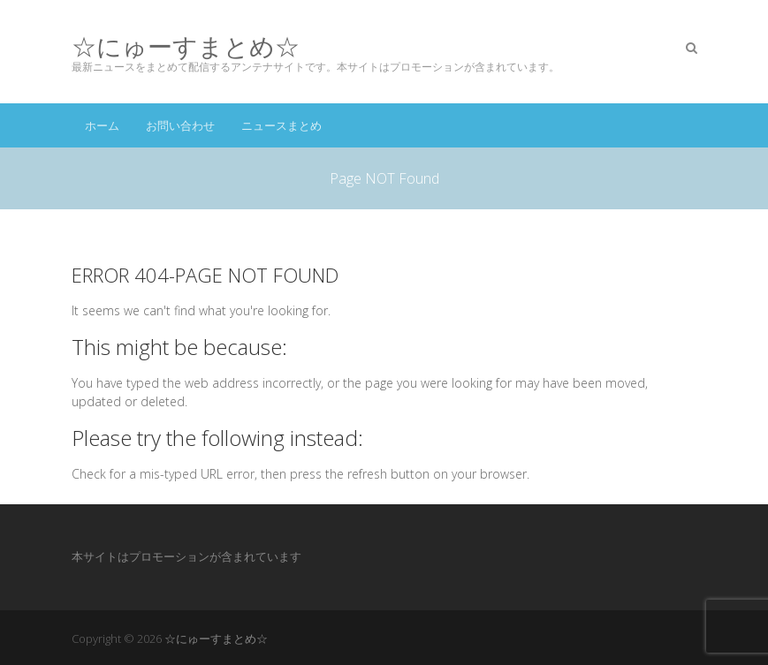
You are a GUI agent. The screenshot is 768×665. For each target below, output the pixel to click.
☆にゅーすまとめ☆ (186, 46)
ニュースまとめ (281, 125)
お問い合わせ (180, 125)
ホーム (102, 125)
